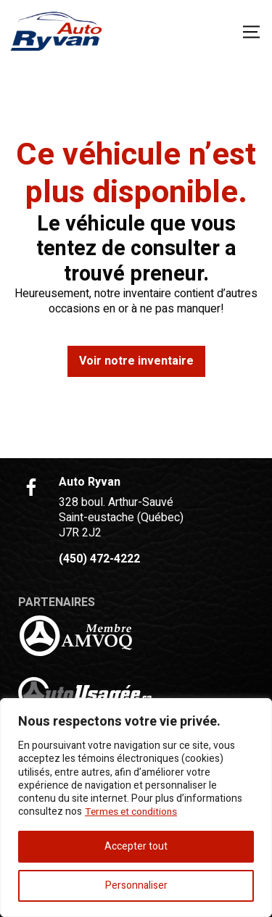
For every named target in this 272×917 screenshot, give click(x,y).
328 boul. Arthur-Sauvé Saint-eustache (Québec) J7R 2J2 (121, 518)
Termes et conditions (133, 812)
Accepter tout (136, 846)
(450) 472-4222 (99, 559)
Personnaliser (136, 885)
